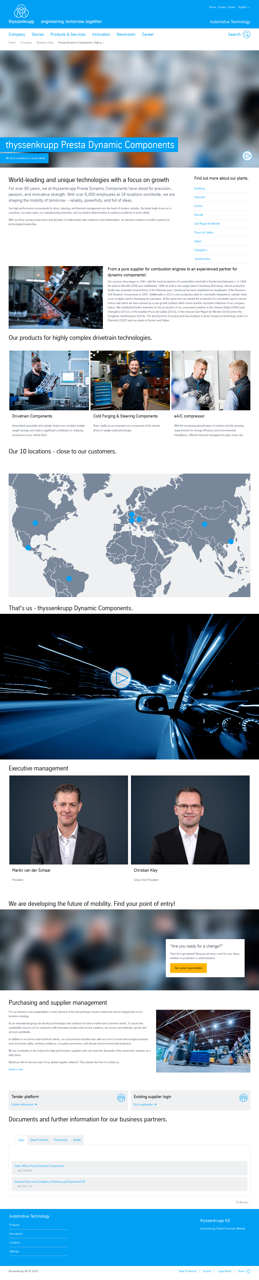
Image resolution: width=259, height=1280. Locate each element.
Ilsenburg (199, 188)
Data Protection (39, 1140)
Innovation (101, 34)
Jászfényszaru (202, 259)
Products (14, 1225)
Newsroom (126, 34)
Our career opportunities (188, 968)
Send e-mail (15, 1069)
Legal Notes (224, 1271)
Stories (38, 34)
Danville (198, 214)
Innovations (15, 1233)
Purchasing (60, 1140)
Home (212, 7)
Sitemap (14, 1251)
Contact (222, 7)
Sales (21, 1140)
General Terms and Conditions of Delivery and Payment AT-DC (50, 1181)
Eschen (198, 206)
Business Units (45, 42)
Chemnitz (199, 197)
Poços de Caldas (203, 232)
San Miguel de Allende (207, 223)
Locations (14, 1242)
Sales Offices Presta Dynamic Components (39, 1166)
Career (231, 7)
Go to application (145, 1104)
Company (17, 34)
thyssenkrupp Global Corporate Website (222, 1228)
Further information (24, 1104)
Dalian (197, 241)
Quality (77, 1140)
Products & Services (68, 34)
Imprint (207, 1271)
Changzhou (200, 250)
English (244, 7)
